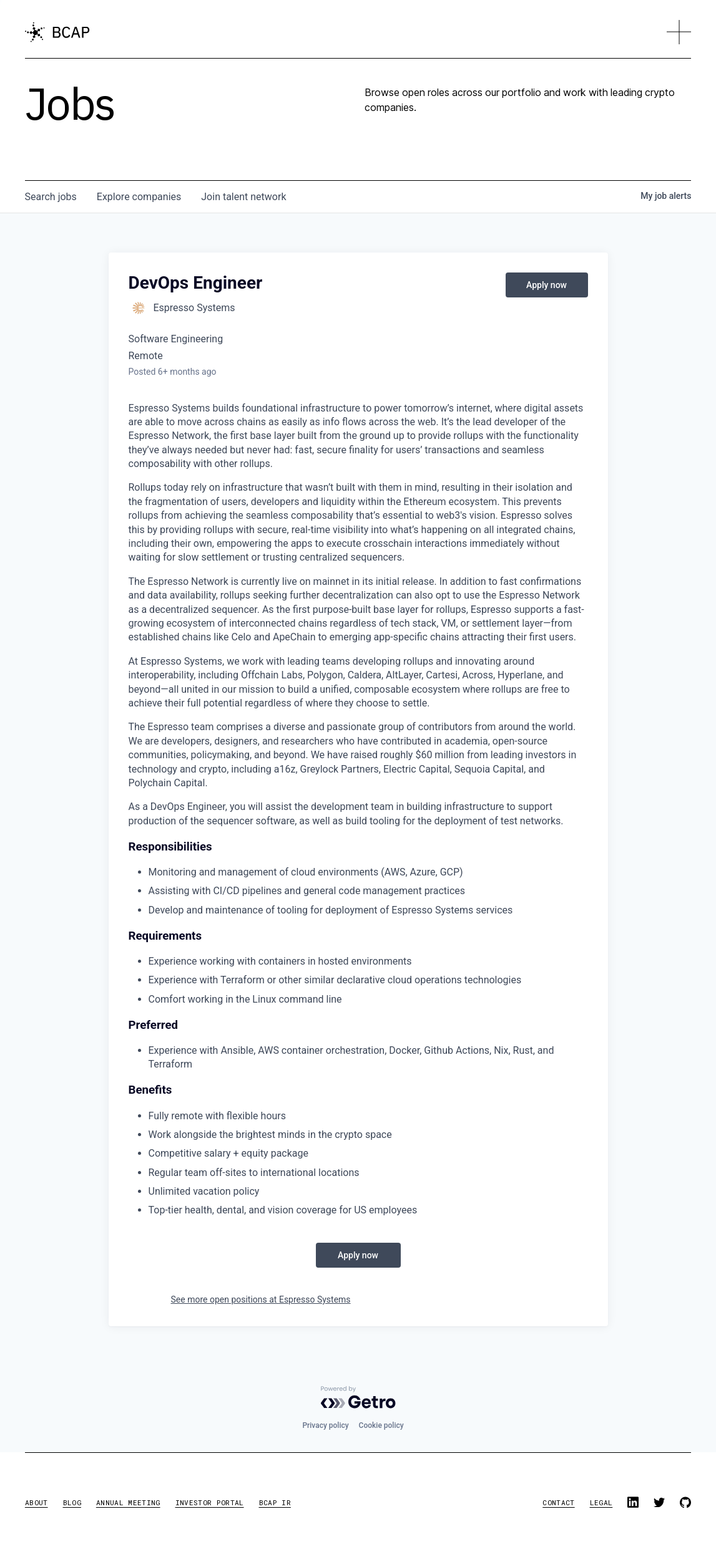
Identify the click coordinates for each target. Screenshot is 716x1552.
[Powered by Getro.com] (358, 1397)
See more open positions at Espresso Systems (261, 1299)
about (36, 1502)
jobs (51, 197)
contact (558, 1502)
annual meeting (128, 1502)
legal (601, 1502)
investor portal (209, 1502)
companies (139, 197)
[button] (679, 32)
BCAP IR (275, 1502)
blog (72, 1502)
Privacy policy (325, 1425)
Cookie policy (381, 1425)
